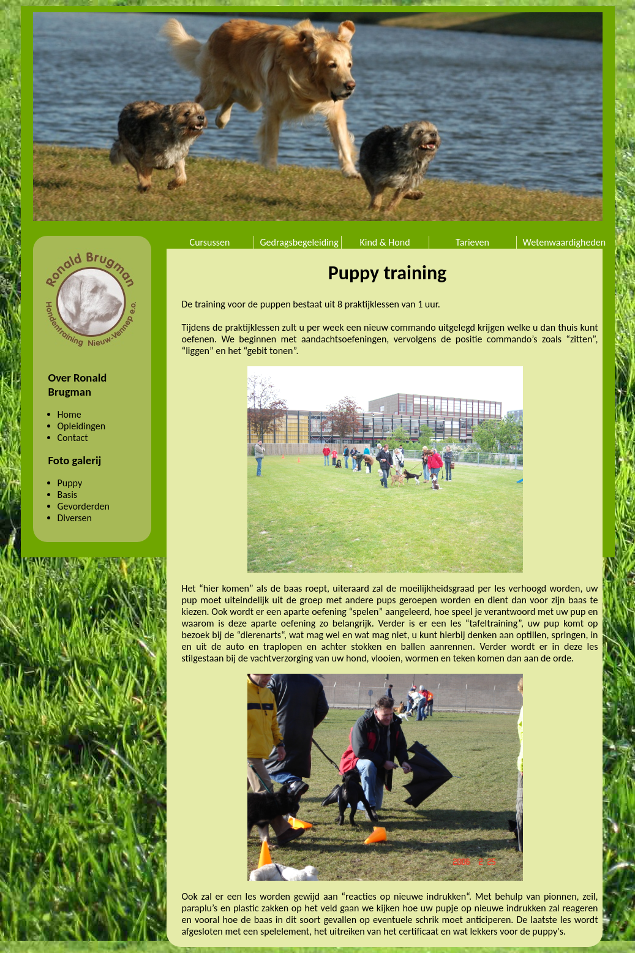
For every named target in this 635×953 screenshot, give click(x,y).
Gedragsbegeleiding (299, 242)
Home (69, 414)
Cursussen (210, 242)
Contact (73, 437)
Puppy (70, 483)
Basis (68, 494)
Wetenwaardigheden (563, 242)
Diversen (75, 518)
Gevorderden (84, 506)
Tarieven (472, 242)
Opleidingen (82, 426)
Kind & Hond (384, 242)
